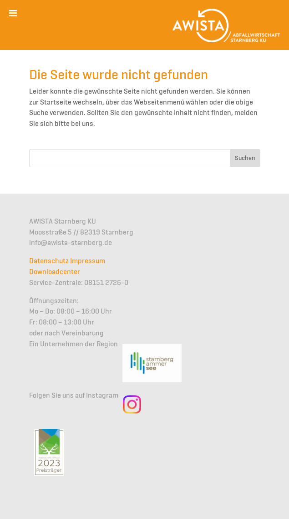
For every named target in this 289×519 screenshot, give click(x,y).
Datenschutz (49, 261)
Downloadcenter (54, 272)
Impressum (87, 261)
